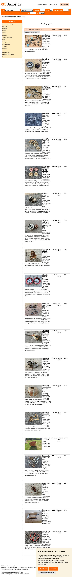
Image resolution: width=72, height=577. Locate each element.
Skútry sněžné (6, 44)
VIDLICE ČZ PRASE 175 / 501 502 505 (45, 332)
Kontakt (20, 567)
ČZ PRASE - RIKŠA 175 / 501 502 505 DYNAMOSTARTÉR (46, 224)
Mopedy (4, 35)
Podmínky (30, 567)
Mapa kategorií (5, 572)
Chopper (4, 28)
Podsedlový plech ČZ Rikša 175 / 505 (46, 387)
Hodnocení (14, 567)
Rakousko (27, 574)
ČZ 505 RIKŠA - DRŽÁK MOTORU (46, 251)
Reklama (24, 567)
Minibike (4, 33)
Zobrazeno (67, 29)
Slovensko (16, 574)
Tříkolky (4, 46)
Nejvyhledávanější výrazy (16, 572)
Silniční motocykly (7, 37)
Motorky (13, 16)
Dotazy (8, 567)
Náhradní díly (5, 52)
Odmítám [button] (53, 569)
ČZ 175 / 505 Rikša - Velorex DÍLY (46, 305)
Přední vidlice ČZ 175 (46, 456)
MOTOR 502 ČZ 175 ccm (45, 358)
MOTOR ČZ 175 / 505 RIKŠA (45, 195)
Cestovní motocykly (7, 24)
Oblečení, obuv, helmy (8, 54)
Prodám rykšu (46, 438)
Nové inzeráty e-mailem (32, 32)
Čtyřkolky (4, 26)
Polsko (22, 574)
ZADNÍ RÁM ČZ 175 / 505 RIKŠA (45, 115)
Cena (53, 29)
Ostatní (4, 57)
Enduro (4, 31)
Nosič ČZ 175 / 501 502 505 (46, 532)
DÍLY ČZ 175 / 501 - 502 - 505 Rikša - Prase (46, 36)
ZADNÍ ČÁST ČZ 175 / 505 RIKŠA (45, 140)
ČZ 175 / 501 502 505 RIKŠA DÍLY (46, 88)
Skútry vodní (5, 42)
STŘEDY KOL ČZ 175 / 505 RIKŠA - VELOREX (46, 169)
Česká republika (8, 574)
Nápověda (3, 567)
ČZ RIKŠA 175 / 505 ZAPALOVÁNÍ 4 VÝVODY (46, 61)
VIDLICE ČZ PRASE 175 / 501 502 (45, 414)
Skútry (4, 39)
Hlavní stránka (6, 16)
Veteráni (4, 48)
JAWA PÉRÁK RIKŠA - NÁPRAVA (46, 484)
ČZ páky (44, 510)
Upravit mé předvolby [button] (47, 572)
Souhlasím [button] (43, 569)
